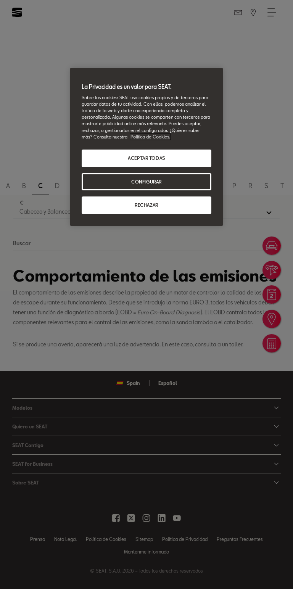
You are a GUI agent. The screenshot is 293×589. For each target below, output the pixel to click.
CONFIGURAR (146, 181)
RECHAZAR (146, 205)
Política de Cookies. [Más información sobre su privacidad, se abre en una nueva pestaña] (150, 136)
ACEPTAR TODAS (146, 158)
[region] (146, 147)
